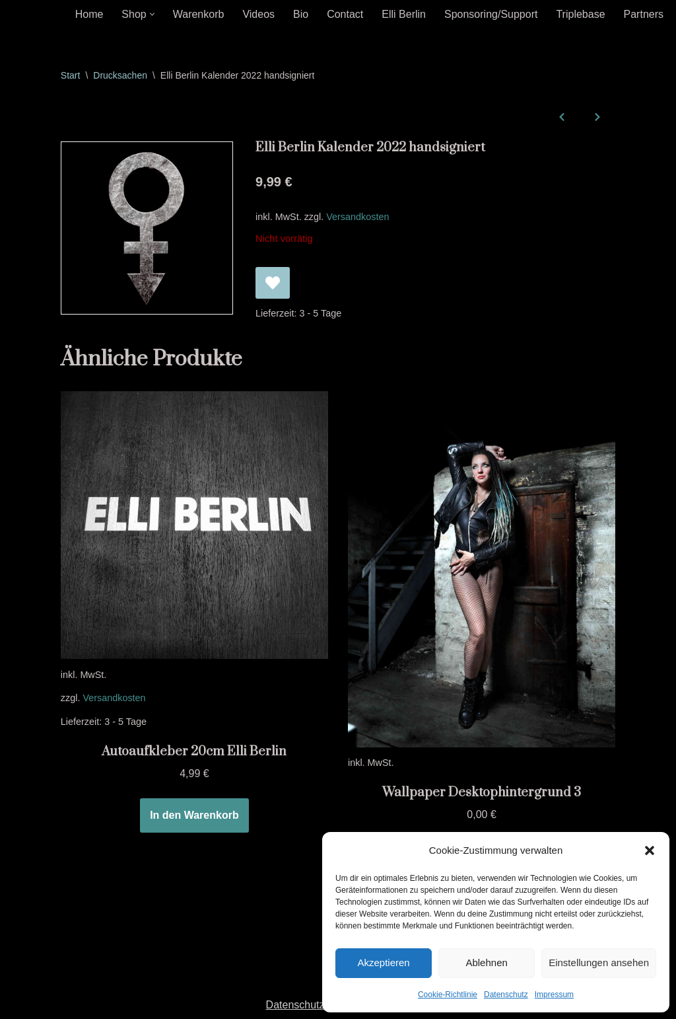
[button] (649, 850)
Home (89, 14)
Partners (643, 14)
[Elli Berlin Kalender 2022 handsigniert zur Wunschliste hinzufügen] (272, 283)
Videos (258, 14)
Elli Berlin (404, 14)
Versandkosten (357, 216)
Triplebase (580, 14)
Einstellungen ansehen (599, 962)
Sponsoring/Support (490, 14)
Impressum (554, 994)
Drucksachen (120, 75)
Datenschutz (506, 994)
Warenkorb (198, 14)
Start (71, 75)
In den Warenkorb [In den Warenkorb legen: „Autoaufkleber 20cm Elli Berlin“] (194, 815)
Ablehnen (486, 962)
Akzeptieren (383, 962)
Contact (345, 14)
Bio (300, 14)
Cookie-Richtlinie (447, 994)
